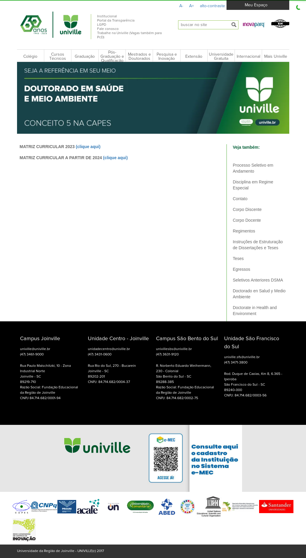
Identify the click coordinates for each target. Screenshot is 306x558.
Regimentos (244, 231)
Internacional (248, 56)
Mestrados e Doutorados (139, 56)
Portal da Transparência (115, 20)
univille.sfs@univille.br (242, 357)
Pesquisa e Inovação (167, 56)
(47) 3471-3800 (235, 362)
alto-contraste (212, 6)
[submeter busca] (234, 24)
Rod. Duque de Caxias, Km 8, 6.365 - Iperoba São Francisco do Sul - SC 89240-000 (253, 382)
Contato (240, 198)
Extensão (193, 56)
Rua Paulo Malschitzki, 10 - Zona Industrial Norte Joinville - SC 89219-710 (45, 374)
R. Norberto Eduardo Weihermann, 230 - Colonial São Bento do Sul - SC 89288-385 (183, 374)
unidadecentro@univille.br (109, 349)
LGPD (101, 25)
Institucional (107, 16)
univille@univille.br (35, 349)
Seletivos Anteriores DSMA (258, 280)
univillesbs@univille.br (174, 349)
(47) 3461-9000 (32, 354)
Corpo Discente (247, 209)
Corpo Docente (247, 220)
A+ (191, 6)
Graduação (85, 56)
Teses (238, 258)
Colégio (30, 56)
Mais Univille (275, 56)
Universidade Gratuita (221, 56)
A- (181, 6)
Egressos (241, 269)
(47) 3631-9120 (167, 354)
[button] (254, 24)
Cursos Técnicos (57, 56)
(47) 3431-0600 (99, 354)
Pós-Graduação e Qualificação (112, 56)
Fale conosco (108, 29)
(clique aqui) (88, 146)
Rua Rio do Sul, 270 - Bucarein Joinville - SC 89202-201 (112, 371)
